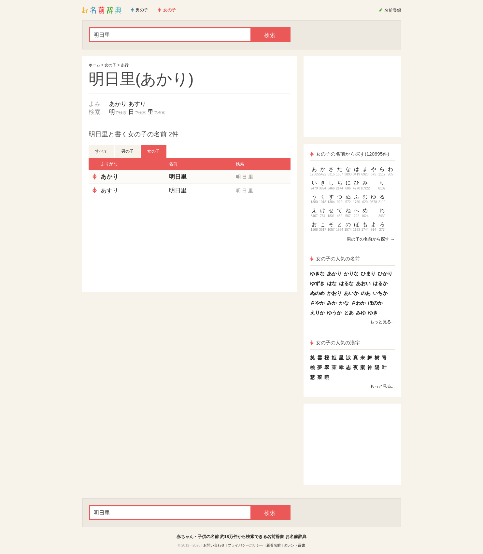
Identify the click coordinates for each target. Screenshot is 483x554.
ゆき (373, 312)
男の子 (127, 151)
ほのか (375, 303)
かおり (334, 293)
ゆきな (317, 273)
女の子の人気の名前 (335, 258)
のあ (366, 293)
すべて (101, 151)
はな (332, 283)
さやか (317, 303)
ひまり (368, 273)
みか (332, 303)
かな (344, 303)
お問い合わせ (214, 545)
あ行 (125, 65)
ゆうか (334, 312)
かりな (351, 273)
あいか (351, 293)
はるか (380, 283)
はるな (346, 283)
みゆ (361, 312)
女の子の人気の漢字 (335, 342)
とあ (349, 312)
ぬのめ (317, 293)
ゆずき (317, 283)
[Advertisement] (137, 244)
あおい (363, 283)
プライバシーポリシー (245, 545)
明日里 (178, 176)
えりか (317, 312)
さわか (358, 303)
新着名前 (273, 545)
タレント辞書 (294, 545)
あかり (118, 104)
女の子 (110, 65)
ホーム (94, 65)
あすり (137, 104)
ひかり (385, 273)
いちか (380, 293)
